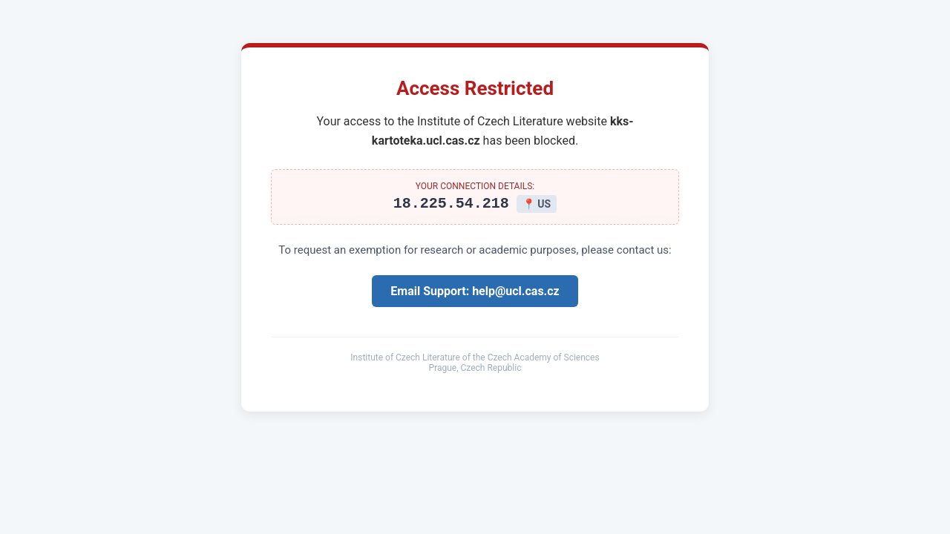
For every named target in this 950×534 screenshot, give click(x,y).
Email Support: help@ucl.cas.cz (474, 293)
